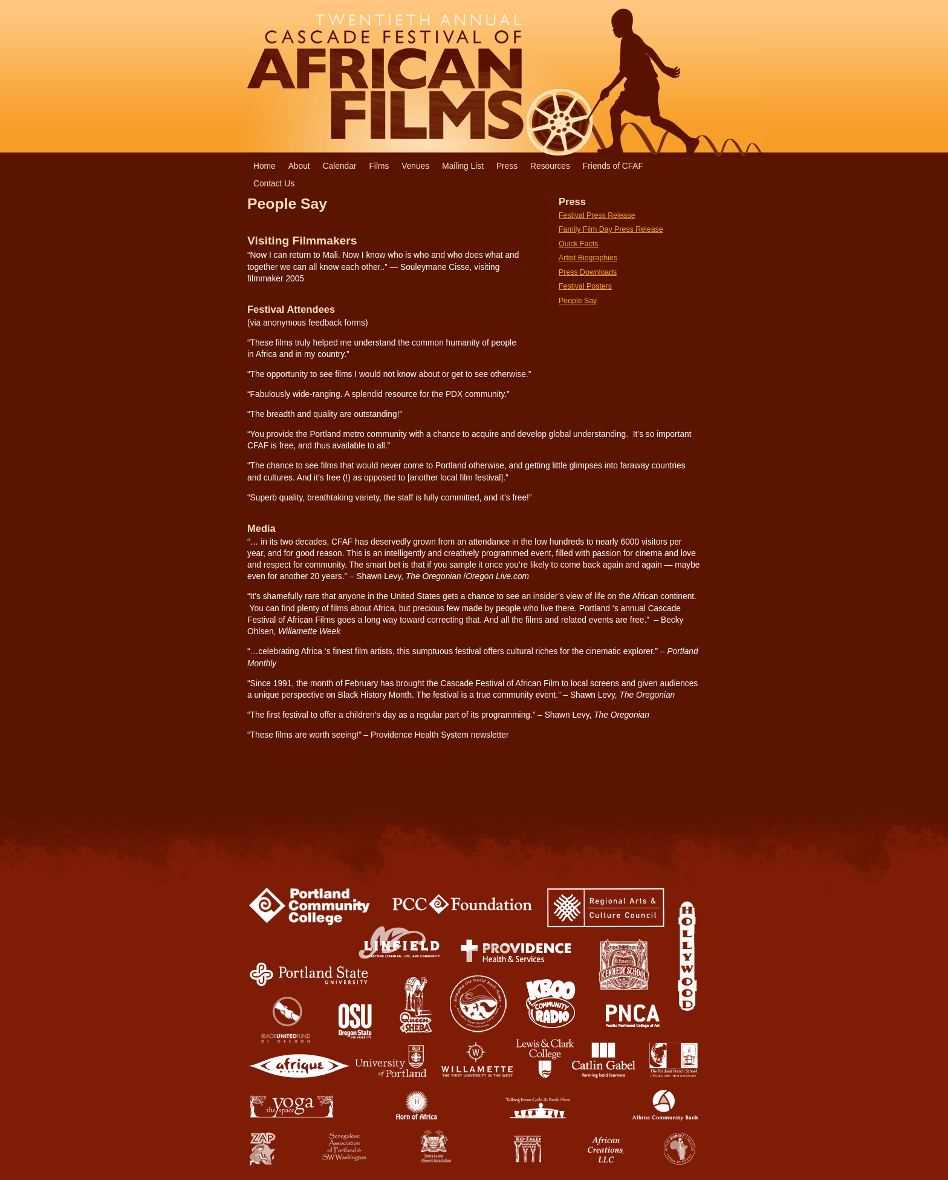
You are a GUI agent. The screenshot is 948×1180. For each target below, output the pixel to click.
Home (264, 166)
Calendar (340, 166)
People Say (578, 301)
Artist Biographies (588, 258)
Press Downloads (588, 272)
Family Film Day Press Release (611, 229)
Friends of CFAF (613, 166)
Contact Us (273, 183)
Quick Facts (578, 244)
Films (379, 166)
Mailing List (463, 166)
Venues (415, 166)
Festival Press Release (597, 215)
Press (507, 166)
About (299, 166)
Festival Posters (585, 286)
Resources (550, 166)
